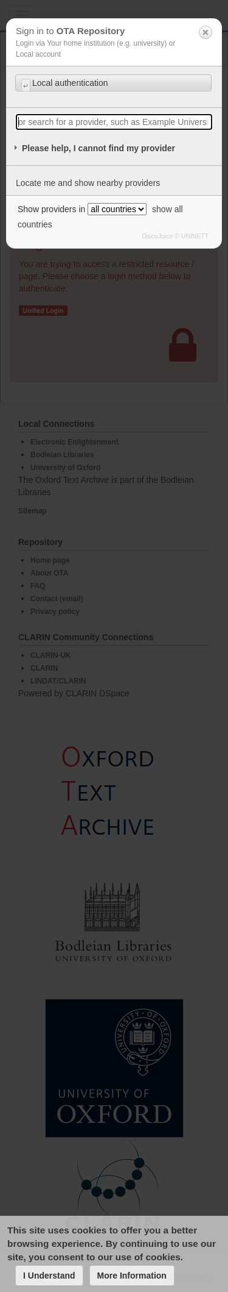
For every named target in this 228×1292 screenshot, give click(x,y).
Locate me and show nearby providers (88, 183)
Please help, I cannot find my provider (98, 148)
